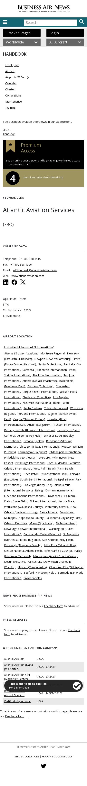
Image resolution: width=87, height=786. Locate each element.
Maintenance (13, 101)
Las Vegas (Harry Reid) (38, 485)
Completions (13, 95)
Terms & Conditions (27, 756)
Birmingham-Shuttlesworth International (29, 430)
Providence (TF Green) (60, 496)
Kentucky (8, 134)
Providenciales (33, 578)
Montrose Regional (52, 353)
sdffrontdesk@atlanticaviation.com (35, 270)
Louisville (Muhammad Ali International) (29, 347)
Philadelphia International (65, 452)
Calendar (10, 83)
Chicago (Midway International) (39, 446)
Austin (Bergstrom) (39, 424)
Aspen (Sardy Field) (29, 435)
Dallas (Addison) (66, 523)
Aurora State (66, 501)
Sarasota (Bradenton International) (45, 370)
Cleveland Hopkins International (24, 496)
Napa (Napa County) (31, 518)
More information (19, 687)
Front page (12, 65)
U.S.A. (6, 130)
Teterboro (43, 457)
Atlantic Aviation (14, 659)
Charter (10, 89)
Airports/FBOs (14, 77)
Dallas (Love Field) (15, 501)
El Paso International (43, 501)
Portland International (31, 414)
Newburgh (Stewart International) (25, 529)
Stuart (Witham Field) (54, 474)
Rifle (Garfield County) (58, 551)
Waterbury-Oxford (56, 507)
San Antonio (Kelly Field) (57, 540)
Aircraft (9, 71)
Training (10, 107)
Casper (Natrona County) (29, 419)
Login (54, 33)
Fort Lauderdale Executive (63, 463)
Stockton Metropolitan (47, 375)
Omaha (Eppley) (34, 441)
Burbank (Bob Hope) (40, 386)
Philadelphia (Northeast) (19, 457)
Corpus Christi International (40, 392)
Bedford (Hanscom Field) (39, 572)
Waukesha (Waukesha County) (23, 507)
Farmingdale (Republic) (32, 452)
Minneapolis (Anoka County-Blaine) (55, 556)
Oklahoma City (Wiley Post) (64, 518)
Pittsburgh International (30, 463)
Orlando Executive (15, 523)
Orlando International (17, 468)
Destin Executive (14, 561)
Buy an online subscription (21, 160)
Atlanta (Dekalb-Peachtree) (40, 381)
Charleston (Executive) (37, 397)
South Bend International (36, 479)
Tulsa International (56, 408)
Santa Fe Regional (49, 364)
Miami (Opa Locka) (41, 523)
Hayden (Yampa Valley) (32, 567)
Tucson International (67, 424)
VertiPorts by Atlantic (17, 701)
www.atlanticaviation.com (28, 276)
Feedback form (53, 606)
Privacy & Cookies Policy (57, 756)
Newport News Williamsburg (52, 359)
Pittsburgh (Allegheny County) (23, 545)
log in (46, 160)
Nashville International (37, 403)
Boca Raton (31, 474)
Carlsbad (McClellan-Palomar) (42, 534)
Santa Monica (48, 512)
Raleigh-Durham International (53, 490)
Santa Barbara (33, 408)
